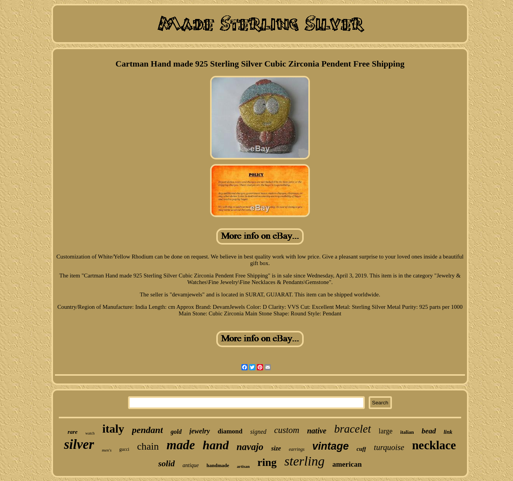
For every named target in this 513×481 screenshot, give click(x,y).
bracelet (352, 429)
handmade (218, 465)
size (276, 448)
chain (148, 446)
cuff (361, 449)
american (347, 464)
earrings (296, 449)
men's (106, 450)
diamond (230, 431)
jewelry (200, 431)
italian (407, 432)
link (448, 432)
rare (73, 432)
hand (216, 445)
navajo (249, 447)
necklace (434, 445)
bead (429, 431)
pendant (147, 430)
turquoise (389, 447)
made (181, 445)
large (386, 431)
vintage (330, 446)
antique (191, 465)
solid (166, 463)
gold (176, 431)
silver (79, 444)
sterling (304, 461)
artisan (243, 466)
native (317, 430)
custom (286, 430)
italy (113, 428)
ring (267, 462)
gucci (124, 449)
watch (90, 433)
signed (258, 431)
